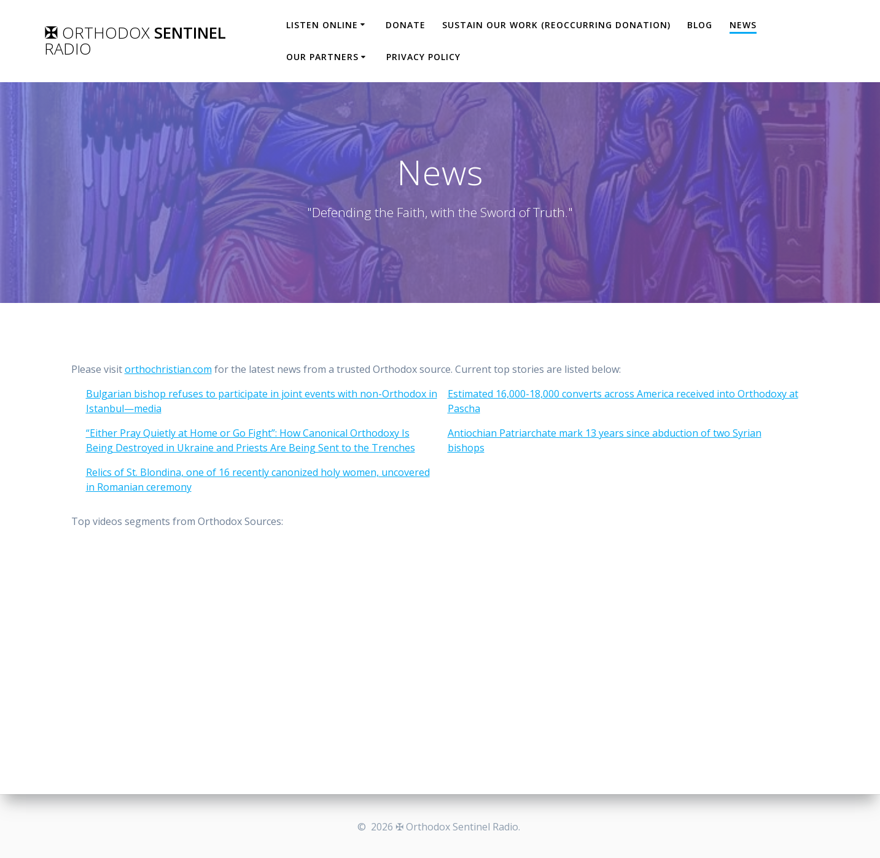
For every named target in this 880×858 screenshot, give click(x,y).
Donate (406, 25)
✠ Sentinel (135, 40)
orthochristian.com (168, 369)
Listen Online (322, 25)
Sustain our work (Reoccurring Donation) (556, 25)
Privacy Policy (423, 57)
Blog (699, 25)
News (743, 25)
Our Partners (322, 57)
